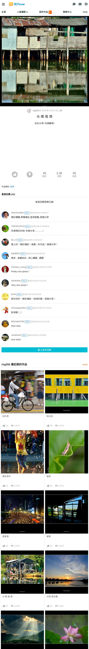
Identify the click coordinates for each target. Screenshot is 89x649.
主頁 (3, 12)
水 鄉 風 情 (7, 596)
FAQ (85, 12)
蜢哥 (49, 476)
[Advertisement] (44, 149)
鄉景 (49, 536)
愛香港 (5, 536)
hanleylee (16, 280)
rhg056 (33, 110)
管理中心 (67, 12)
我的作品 (45, 12)
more (85, 364)
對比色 (50, 416)
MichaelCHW (17, 321)
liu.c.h (14, 239)
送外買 (5, 416)
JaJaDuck (16, 335)
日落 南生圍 (52, 596)
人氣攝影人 (22, 12)
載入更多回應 (44, 350)
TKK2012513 (17, 226)
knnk (13, 294)
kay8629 (15, 253)
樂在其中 (6, 476)
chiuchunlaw (17, 212)
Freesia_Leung (18, 267)
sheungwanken (18, 307)
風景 (12, 187)
